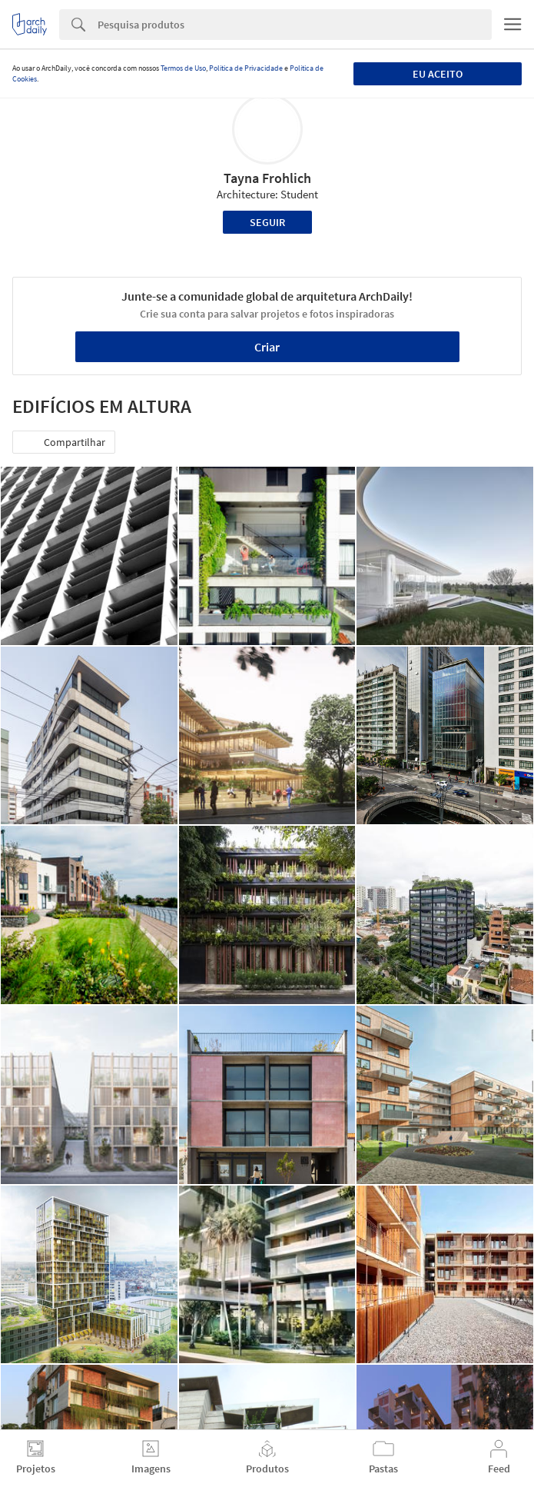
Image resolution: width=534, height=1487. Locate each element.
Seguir (267, 222)
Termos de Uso (183, 68)
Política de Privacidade (246, 68)
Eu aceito (438, 74)
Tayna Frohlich (267, 178)
